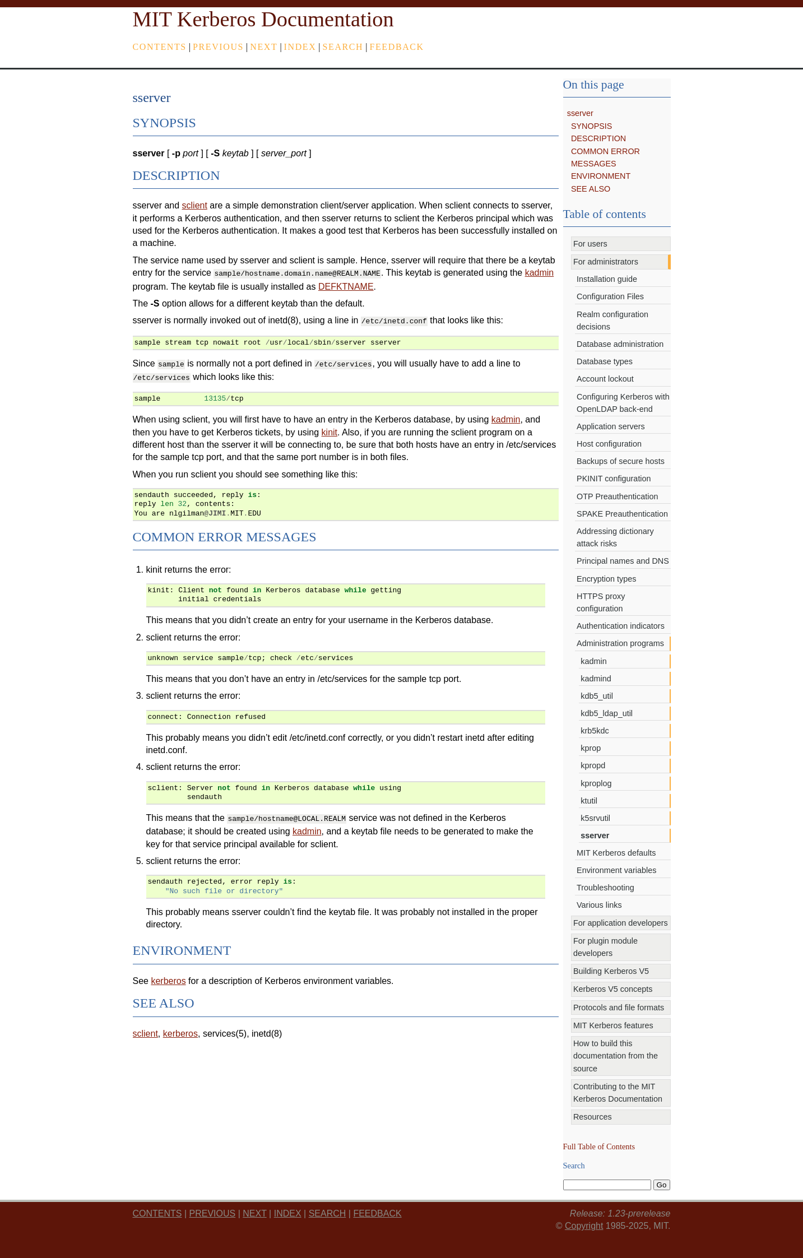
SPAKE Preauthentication (622, 513)
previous (218, 47)
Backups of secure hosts (621, 461)
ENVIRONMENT (600, 175)
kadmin (593, 661)
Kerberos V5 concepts (613, 989)
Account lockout (605, 378)
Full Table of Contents (599, 1146)
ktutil (589, 800)
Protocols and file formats (618, 1007)
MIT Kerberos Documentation (263, 19)
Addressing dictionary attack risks (615, 537)
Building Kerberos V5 (611, 971)
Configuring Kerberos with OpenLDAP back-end (623, 403)
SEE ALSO (590, 188)
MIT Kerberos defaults (616, 852)
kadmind (596, 678)
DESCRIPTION (598, 138)
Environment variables (616, 870)
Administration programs (620, 643)
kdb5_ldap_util (607, 713)
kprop (591, 748)
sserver (580, 113)
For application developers (620, 922)
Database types (605, 361)
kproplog (596, 783)
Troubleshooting (605, 887)
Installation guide (607, 279)
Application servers (611, 426)
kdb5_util (597, 695)
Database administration (620, 344)
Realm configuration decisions (612, 320)
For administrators (605, 261)
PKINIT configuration (614, 478)
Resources (592, 1116)
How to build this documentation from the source (615, 1056)
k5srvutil (595, 818)
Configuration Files (610, 296)
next (263, 47)
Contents (160, 47)
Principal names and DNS (623, 560)
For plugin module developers (605, 947)
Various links (599, 904)
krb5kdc (595, 730)
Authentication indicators (621, 625)
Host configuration (609, 443)
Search (343, 47)
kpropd (593, 765)
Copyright (584, 1226)
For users (590, 243)
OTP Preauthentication (617, 496)
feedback (396, 47)
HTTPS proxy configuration (601, 602)
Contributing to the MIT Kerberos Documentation (617, 1092)
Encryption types (606, 578)
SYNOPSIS (591, 126)
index (300, 47)
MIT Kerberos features (613, 1025)
